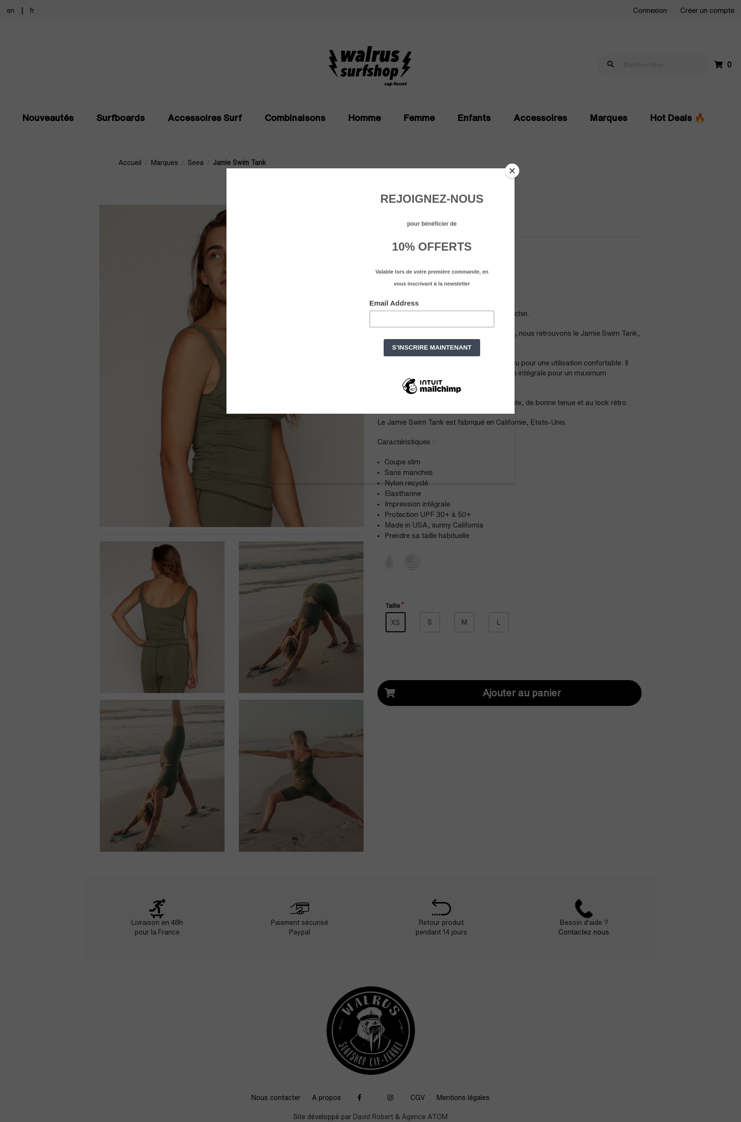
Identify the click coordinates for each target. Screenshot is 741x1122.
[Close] (512, 171)
